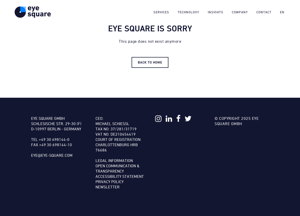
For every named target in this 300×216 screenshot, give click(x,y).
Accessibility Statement (119, 176)
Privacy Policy (109, 181)
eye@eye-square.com (51, 155)
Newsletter (107, 187)
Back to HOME (150, 62)
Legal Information (114, 160)
